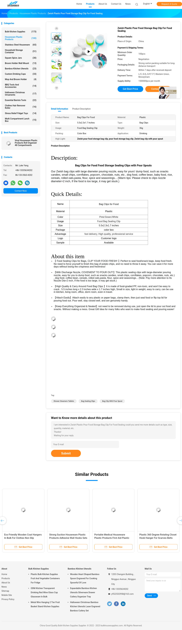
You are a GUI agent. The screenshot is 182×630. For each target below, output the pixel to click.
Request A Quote (169, 4)
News (4, 587)
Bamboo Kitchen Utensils (20, 68)
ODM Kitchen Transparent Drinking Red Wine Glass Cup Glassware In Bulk (44, 592)
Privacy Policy (7, 599)
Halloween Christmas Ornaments (20, 93)
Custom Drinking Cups (20, 73)
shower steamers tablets (64, 401)
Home (4, 574)
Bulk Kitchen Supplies (20, 31)
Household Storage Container (20, 51)
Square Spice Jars (20, 57)
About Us (5, 582)
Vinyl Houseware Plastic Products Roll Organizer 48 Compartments (26, 142)
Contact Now (21, 191)
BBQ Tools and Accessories (20, 85)
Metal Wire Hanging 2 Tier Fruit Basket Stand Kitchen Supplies (45, 604)
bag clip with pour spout (112, 401)
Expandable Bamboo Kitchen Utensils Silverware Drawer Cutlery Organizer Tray (83, 592)
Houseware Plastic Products (20, 38)
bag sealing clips (88, 401)
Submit (66, 453)
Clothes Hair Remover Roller (20, 106)
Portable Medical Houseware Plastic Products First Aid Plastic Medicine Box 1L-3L (111, 538)
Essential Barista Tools (20, 100)
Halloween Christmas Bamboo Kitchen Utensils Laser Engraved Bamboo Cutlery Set (85, 606)
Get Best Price (130, 89)
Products (5, 578)
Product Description (81, 109)
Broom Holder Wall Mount (20, 63)
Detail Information (59, 109)
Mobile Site (6, 595)
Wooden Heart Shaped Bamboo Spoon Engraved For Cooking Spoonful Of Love (84, 578)
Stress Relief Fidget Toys (20, 113)
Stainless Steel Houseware (20, 44)
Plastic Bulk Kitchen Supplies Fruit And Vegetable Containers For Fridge (45, 578)
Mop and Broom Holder (20, 79)
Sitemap (5, 591)
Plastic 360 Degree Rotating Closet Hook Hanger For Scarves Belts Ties (157, 538)
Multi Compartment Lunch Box (20, 119)
